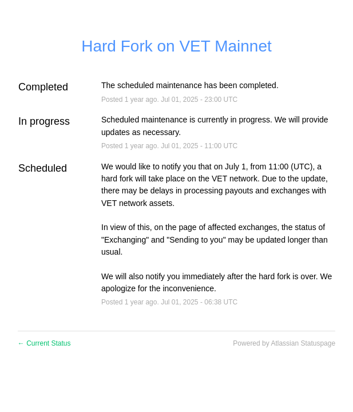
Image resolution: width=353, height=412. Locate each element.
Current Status (44, 343)
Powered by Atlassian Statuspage (284, 343)
